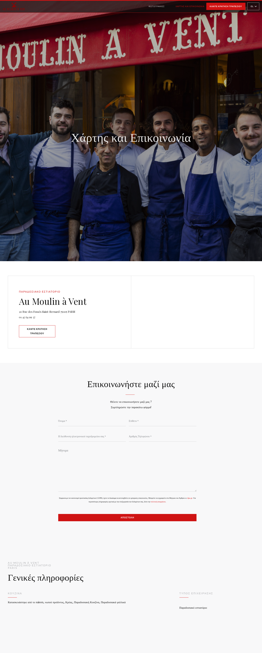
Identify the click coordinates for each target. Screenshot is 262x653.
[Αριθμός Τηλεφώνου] (162, 436)
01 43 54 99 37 (27, 317)
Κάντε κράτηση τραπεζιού (226, 6)
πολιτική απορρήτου (158, 501)
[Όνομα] (92, 420)
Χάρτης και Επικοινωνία (190, 6)
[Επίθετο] (162, 420)
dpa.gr (189, 498)
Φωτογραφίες (156, 6)
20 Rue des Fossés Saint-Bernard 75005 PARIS (62, 311)
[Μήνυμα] (127, 469)
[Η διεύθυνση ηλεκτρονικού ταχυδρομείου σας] (92, 436)
